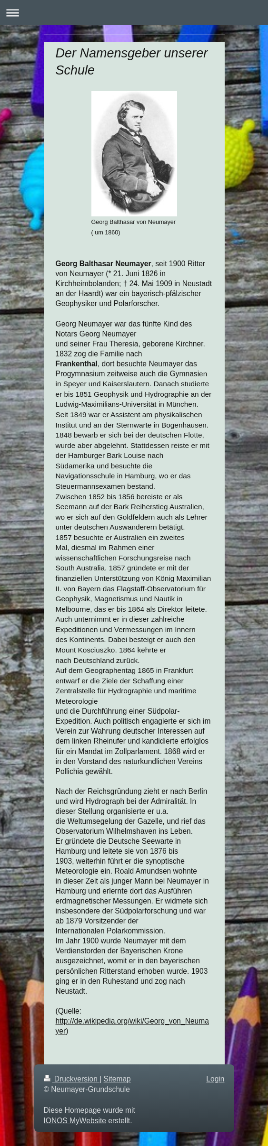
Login (215, 1079)
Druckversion (72, 1079)
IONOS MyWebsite (75, 1121)
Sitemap (117, 1079)
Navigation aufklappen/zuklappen (134, 12)
